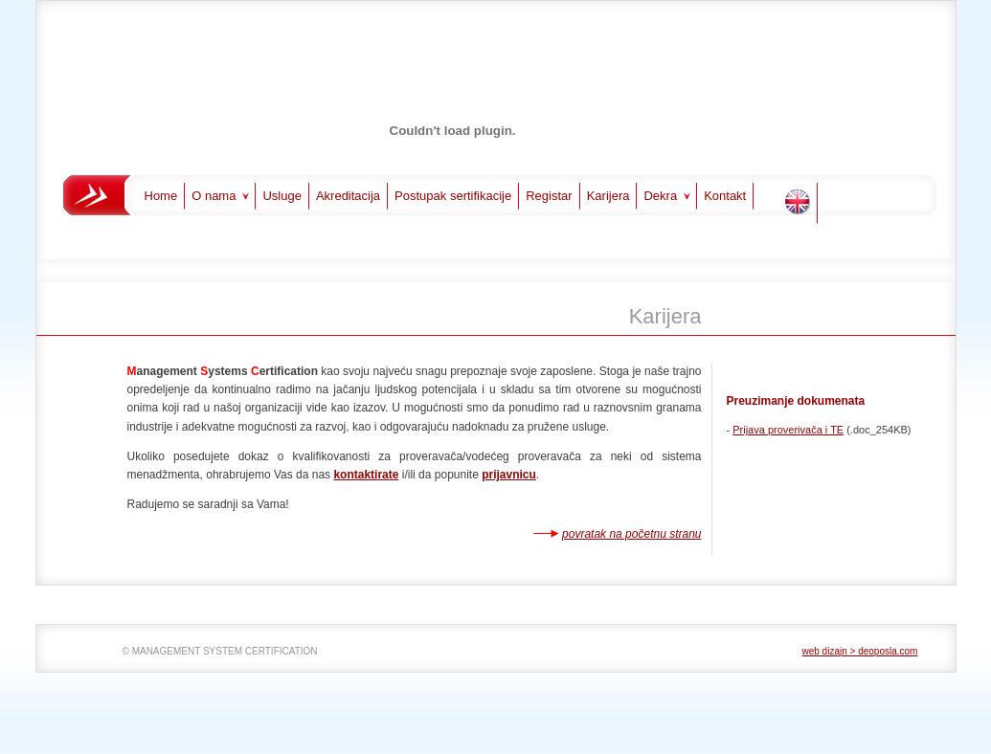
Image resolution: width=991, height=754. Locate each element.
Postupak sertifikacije (452, 195)
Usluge (281, 195)
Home (161, 195)
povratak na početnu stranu (631, 534)
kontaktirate (365, 474)
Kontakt (725, 195)
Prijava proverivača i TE (788, 429)
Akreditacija (348, 195)
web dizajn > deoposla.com (860, 651)
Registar (549, 195)
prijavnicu (509, 474)
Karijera (608, 195)
